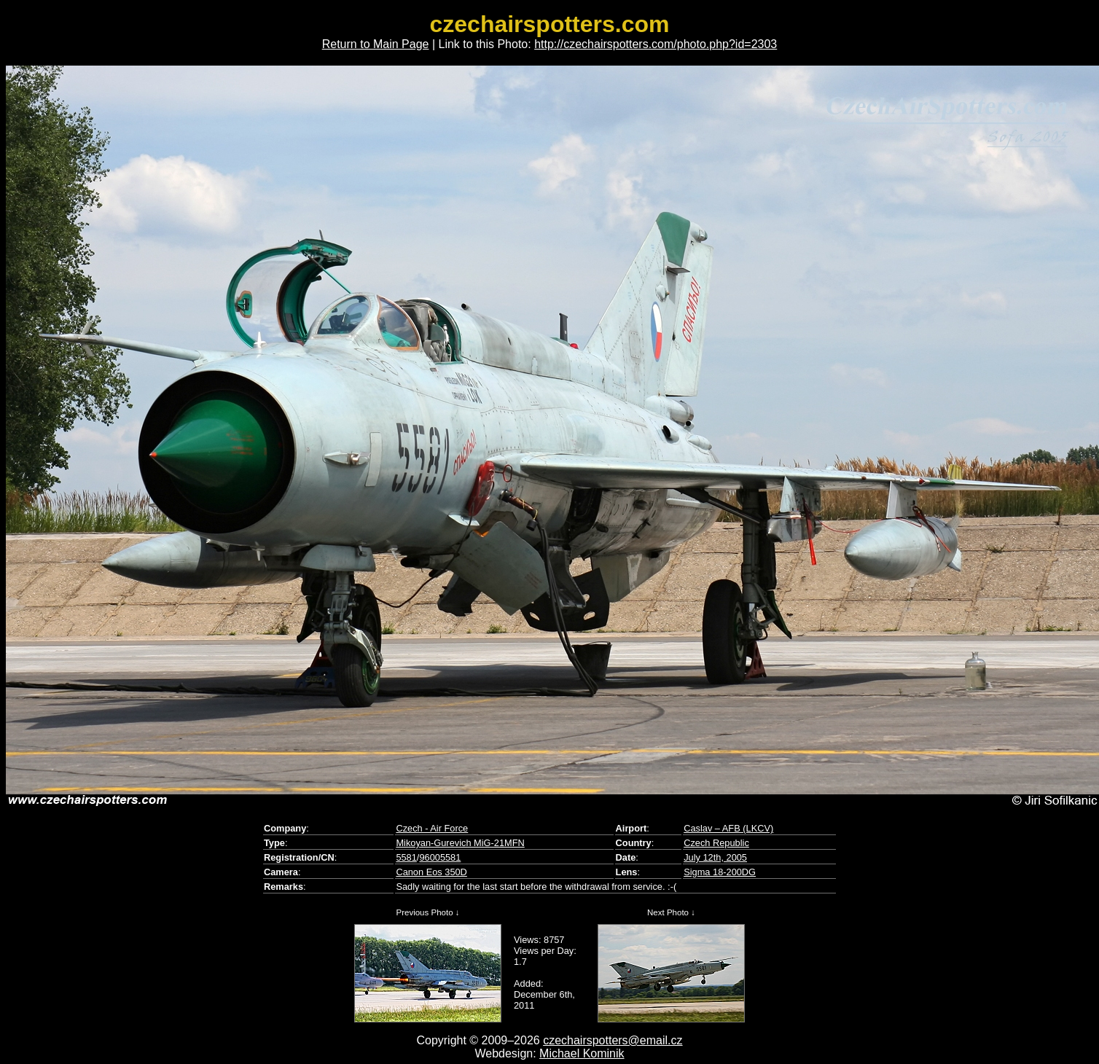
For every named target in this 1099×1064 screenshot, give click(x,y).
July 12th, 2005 (715, 857)
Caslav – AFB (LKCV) (728, 828)
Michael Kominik (581, 1053)
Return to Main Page (375, 44)
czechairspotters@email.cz (612, 1040)
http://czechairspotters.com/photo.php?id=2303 (655, 44)
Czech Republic (716, 842)
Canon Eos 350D (431, 872)
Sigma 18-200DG (720, 872)
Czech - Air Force (432, 828)
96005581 (440, 857)
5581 (406, 857)
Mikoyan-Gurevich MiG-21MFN (460, 842)
